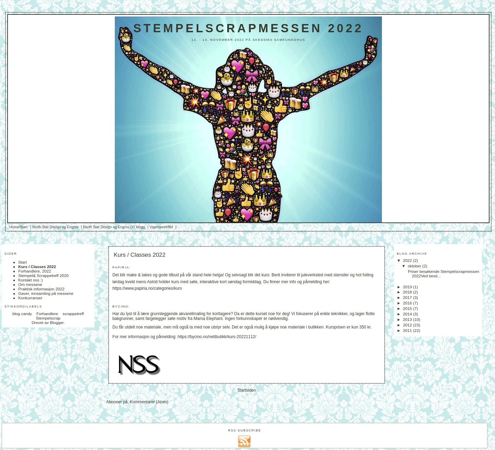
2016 (408, 303)
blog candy (22, 313)
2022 (408, 260)
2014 (408, 314)
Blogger (57, 322)
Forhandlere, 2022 (34, 271)
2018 (408, 292)
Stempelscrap (48, 318)
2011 (408, 330)
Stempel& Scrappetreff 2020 (43, 275)
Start (22, 262)
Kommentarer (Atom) (149, 402)
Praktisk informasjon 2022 (41, 289)
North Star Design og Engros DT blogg (114, 227)
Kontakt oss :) (30, 280)
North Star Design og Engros (55, 227)
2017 (408, 297)
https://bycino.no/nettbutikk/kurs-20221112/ (217, 336)
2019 (408, 287)
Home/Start (18, 227)
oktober (415, 266)
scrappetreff (73, 313)
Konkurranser (30, 298)
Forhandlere (47, 313)
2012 (408, 325)
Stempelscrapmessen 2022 (248, 28)
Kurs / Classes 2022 (37, 266)
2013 (408, 319)
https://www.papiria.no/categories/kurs (147, 288)
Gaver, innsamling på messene (45, 293)
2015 (408, 308)
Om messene (30, 284)
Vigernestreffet (161, 227)
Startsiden (246, 390)
